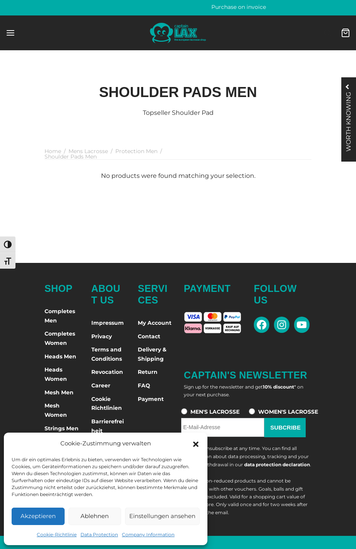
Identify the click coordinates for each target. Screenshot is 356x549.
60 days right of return (178, 6)
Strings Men (61, 428)
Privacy (101, 336)
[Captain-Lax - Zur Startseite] (178, 32)
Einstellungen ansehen (162, 516)
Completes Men (59, 316)
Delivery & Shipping (152, 354)
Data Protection (99, 534)
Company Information (148, 534)
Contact (149, 336)
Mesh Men (59, 392)
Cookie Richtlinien (106, 404)
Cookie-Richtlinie (57, 534)
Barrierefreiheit (107, 426)
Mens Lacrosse (88, 151)
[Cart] (345, 33)
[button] (196, 443)
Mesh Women (55, 410)
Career (100, 385)
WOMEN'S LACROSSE (288, 411)
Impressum (107, 322)
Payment (151, 399)
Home (52, 151)
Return (147, 371)
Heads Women (55, 374)
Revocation (107, 371)
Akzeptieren (38, 516)
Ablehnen (94, 516)
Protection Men (136, 151)
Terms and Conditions (106, 354)
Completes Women (59, 338)
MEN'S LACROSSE (215, 411)
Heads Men (60, 356)
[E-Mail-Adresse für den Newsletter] (222, 427)
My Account (154, 322)
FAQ (144, 385)
